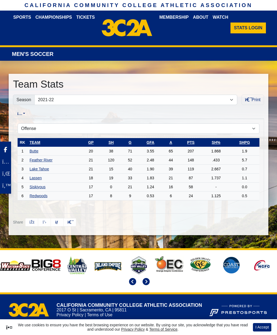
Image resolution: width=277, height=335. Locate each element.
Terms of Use (99, 314)
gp (91, 142)
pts (190, 142)
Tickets (85, 17)
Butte (33, 151)
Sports (22, 17)
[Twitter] (5, 186)
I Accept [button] (262, 327)
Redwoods (38, 196)
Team (34, 142)
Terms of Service (163, 329)
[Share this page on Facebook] (31, 222)
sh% (216, 142)
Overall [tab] (23, 113)
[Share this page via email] (57, 222)
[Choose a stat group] (138, 128)
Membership (174, 17)
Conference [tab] (52, 113)
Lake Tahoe (39, 169)
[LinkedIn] (5, 174)
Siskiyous (37, 187)
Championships (53, 17)
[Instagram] (5, 162)
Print (252, 99)
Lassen (35, 178)
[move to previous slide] (132, 282)
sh (111, 142)
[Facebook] (5, 150)
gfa (150, 142)
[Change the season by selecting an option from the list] (135, 100)
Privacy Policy (70, 314)
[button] (69, 222)
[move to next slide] (145, 282)
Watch (220, 17)
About (200, 17)
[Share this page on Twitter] (44, 222)
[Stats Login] (248, 28)
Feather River (40, 160)
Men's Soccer (33, 54)
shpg (244, 142)
